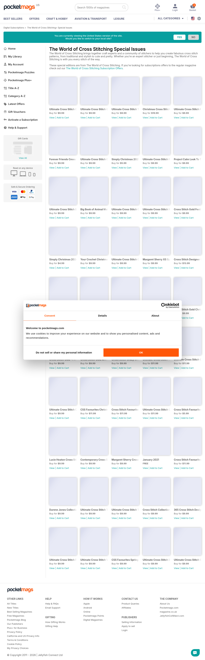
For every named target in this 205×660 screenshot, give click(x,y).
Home (10, 48)
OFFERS (34, 18)
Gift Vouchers (15, 111)
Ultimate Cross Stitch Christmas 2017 (187, 359)
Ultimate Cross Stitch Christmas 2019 (156, 409)
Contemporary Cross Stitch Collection (94, 459)
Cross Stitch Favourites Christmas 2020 (125, 409)
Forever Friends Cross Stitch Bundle (63, 159)
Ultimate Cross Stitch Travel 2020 (125, 509)
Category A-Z (14, 96)
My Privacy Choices (18, 648)
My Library (13, 56)
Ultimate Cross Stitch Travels (125, 109)
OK (141, 352)
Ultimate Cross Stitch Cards (63, 109)
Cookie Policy (14, 644)
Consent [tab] (49, 315)
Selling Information (132, 622)
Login (125, 630)
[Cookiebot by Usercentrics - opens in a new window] (163, 305)
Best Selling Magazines (19, 611)
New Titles (12, 607)
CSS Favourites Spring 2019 (125, 559)
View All (23, 158)
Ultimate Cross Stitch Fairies (187, 109)
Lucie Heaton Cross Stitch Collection (63, 459)
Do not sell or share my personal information (64, 352)
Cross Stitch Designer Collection (187, 259)
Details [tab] (102, 315)
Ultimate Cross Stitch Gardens (94, 109)
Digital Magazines (93, 619)
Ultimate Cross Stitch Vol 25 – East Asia (94, 559)
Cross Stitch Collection (156, 509)
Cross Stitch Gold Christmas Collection (187, 309)
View (52, 117)
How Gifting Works (55, 622)
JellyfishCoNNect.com (172, 615)
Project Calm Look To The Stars (187, 159)
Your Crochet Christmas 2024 (94, 259)
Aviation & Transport (91, 18)
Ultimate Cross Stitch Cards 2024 (125, 259)
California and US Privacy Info (23, 636)
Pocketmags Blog (16, 619)
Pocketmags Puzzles (19, 72)
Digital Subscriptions (14, 27)
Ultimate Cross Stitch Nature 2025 (156, 209)
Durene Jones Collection (63, 509)
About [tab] (155, 315)
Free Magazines (15, 615)
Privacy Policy (14, 631)
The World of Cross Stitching (41, 27)
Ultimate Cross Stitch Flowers (156, 159)
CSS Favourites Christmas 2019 (94, 409)
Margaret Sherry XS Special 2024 (156, 259)
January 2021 (151, 459)
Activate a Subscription (21, 119)
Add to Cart (63, 117)
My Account (14, 64)
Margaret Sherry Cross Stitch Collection (125, 459)
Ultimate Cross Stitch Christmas (94, 159)
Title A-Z (11, 88)
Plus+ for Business (17, 627)
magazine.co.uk (168, 611)
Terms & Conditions (17, 640)
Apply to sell (128, 626)
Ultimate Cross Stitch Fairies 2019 (63, 559)
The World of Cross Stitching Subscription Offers (94, 68)
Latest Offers (14, 104)
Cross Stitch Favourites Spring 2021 (187, 409)
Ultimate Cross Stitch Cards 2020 (63, 409)
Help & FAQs (52, 603)
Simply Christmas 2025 (125, 159)
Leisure (119, 18)
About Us (165, 603)
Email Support (52, 607)
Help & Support (15, 127)
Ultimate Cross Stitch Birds (63, 209)
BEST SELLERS (13, 18)
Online (86, 611)
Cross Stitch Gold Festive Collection (187, 209)
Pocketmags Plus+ (18, 80)
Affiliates (126, 607)
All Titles (11, 603)
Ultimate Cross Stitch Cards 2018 (187, 559)
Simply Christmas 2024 (63, 259)
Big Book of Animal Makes (94, 209)
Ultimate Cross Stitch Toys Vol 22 (94, 509)
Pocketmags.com (169, 607)
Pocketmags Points (93, 615)
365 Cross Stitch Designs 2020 (187, 509)
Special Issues (65, 27)
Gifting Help (51, 626)
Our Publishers (15, 623)
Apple (86, 603)
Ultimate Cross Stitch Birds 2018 (156, 559)
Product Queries (130, 603)
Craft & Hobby (57, 18)
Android (87, 607)
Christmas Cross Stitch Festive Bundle (156, 109)
